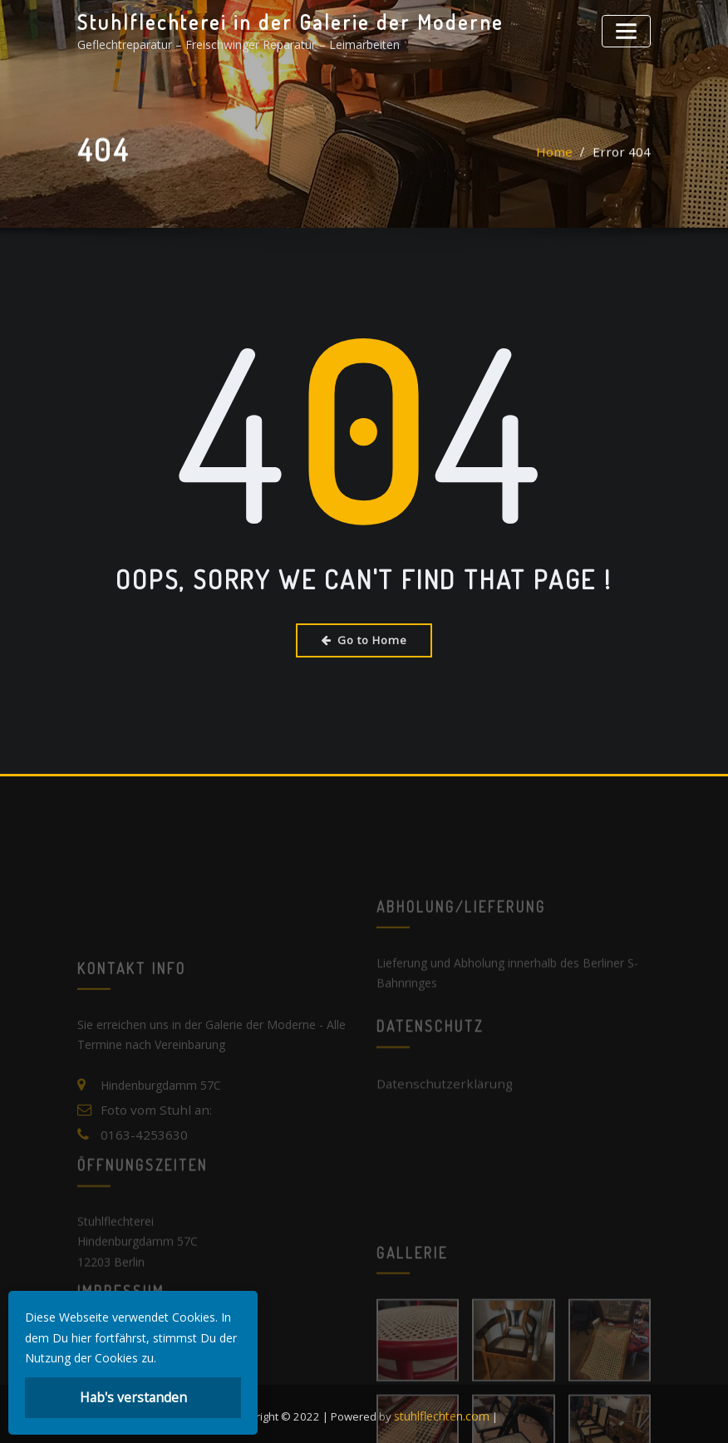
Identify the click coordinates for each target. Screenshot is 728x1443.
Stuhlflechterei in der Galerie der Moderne (274, 20)
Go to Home (364, 639)
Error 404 (626, 156)
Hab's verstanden (133, 1399)
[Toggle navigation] (629, 28)
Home (564, 156)
